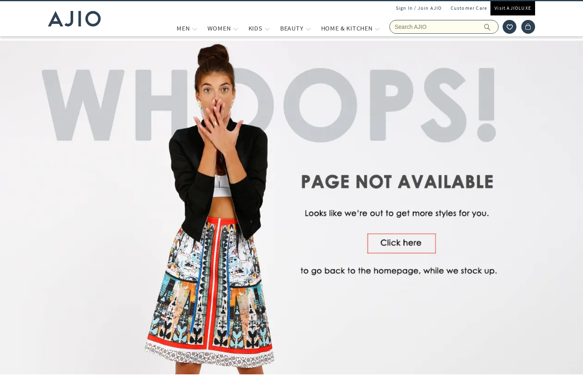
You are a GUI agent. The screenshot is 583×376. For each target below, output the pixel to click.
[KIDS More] (267, 28)
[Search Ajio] (444, 27)
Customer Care (469, 8)
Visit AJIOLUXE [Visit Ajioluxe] (512, 8)
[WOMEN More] (235, 28)
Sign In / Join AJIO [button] (419, 8)
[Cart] (528, 27)
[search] (491, 27)
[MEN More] (194, 28)
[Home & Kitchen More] (377, 28)
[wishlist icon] (509, 27)
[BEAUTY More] (308, 28)
